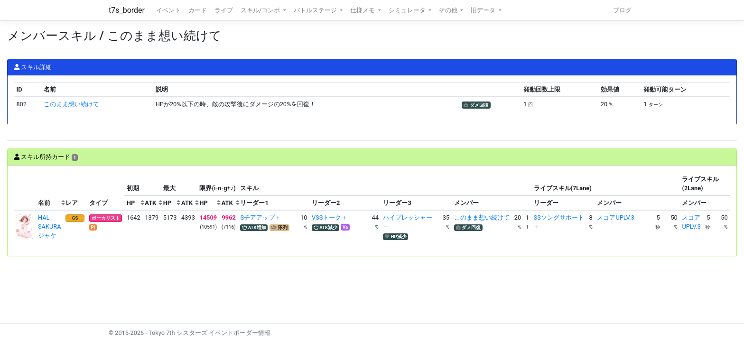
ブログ (622, 10)
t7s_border (127, 10)
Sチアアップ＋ (260, 217)
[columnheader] (25, 191)
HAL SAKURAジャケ (49, 226)
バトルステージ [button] (316, 10)
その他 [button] (449, 10)
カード (197, 10)
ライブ (223, 10)
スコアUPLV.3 (615, 217)
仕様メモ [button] (363, 10)
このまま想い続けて (71, 104)
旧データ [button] (484, 10)
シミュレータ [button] (408, 10)
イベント (168, 10)
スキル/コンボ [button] (261, 10)
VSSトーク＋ (329, 217)
